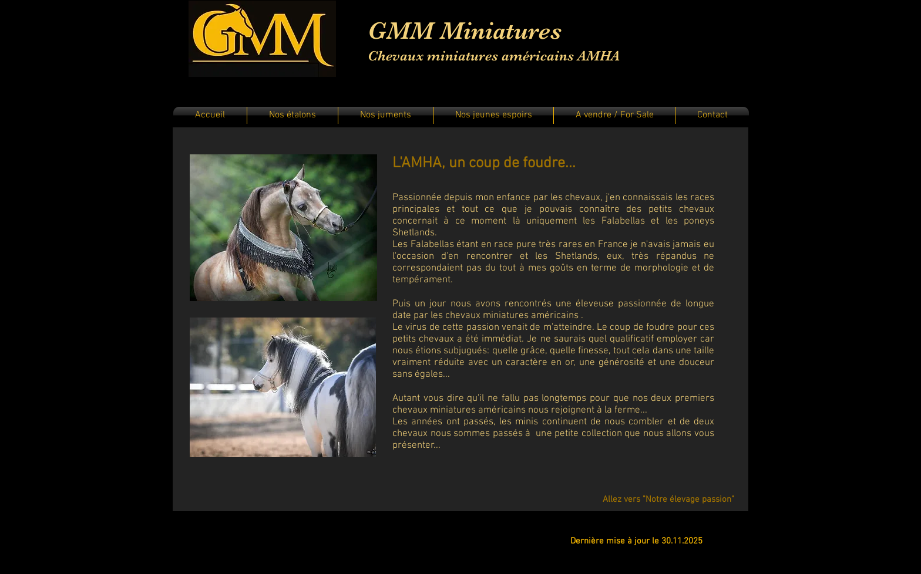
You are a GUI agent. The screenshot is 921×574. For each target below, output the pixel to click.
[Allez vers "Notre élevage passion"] (668, 499)
